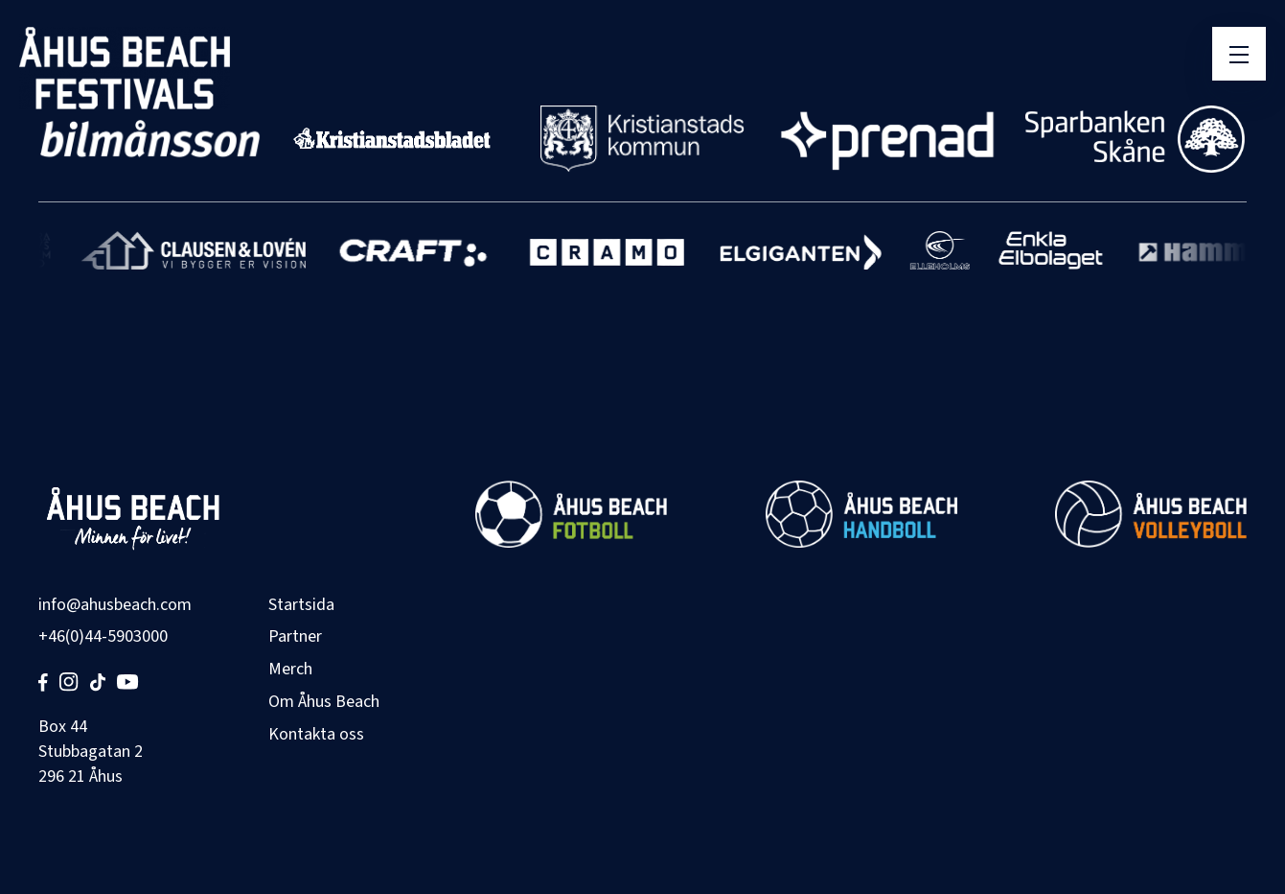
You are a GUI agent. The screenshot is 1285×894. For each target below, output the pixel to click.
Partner (295, 636)
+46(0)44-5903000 (103, 636)
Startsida (301, 605)
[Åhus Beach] (124, 68)
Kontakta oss (316, 734)
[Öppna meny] (1239, 54)
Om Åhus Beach (323, 702)
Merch (290, 669)
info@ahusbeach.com (115, 605)
